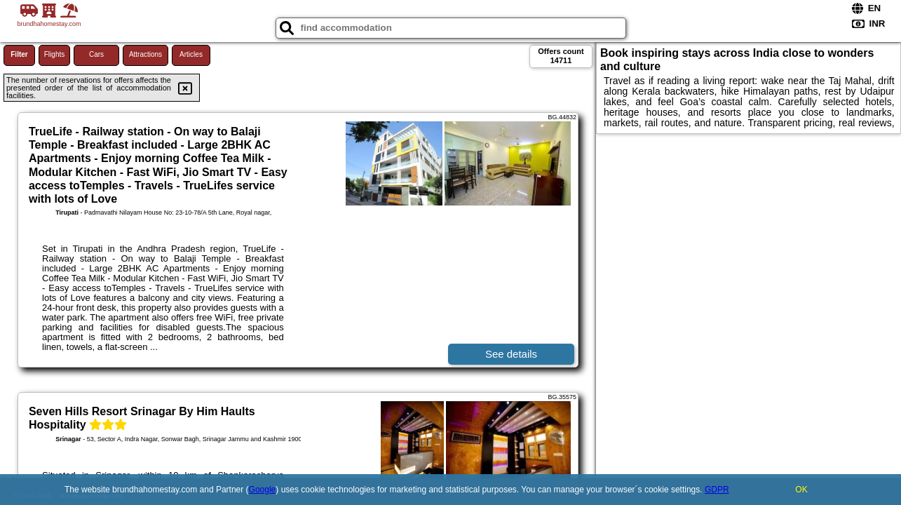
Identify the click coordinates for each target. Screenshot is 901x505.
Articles (191, 54)
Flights (54, 54)
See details (511, 354)
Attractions (145, 54)
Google (262, 489)
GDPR (717, 489)
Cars (96, 54)
